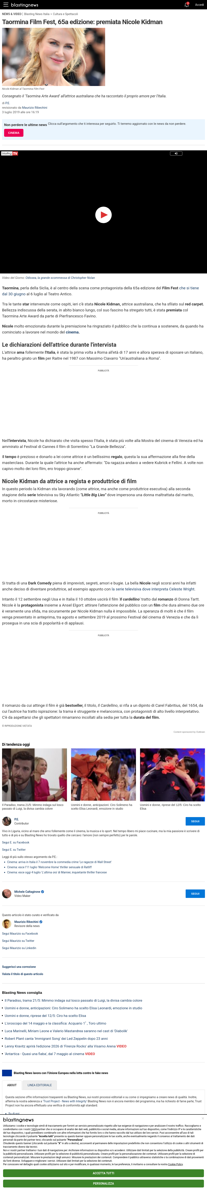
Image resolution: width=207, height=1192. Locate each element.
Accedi (199, 4)
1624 (34, 1129)
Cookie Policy (175, 1164)
